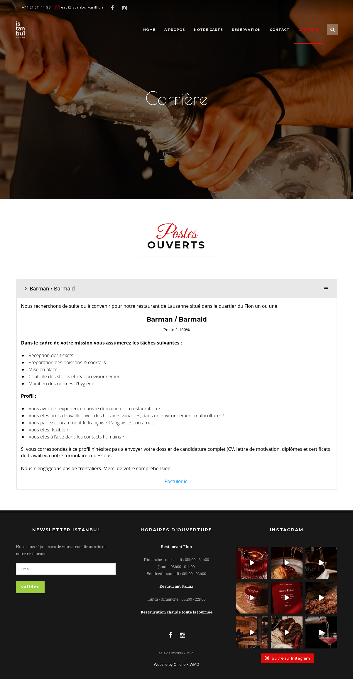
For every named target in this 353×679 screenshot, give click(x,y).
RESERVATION (246, 30)
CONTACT (280, 30)
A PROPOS (174, 30)
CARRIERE (308, 30)
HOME (149, 30)
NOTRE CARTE (208, 30)
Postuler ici (177, 481)
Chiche (180, 664)
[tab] (176, 288)
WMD (194, 664)
